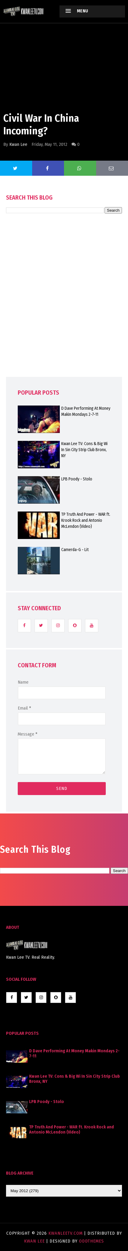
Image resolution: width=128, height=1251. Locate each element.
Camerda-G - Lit (75, 549)
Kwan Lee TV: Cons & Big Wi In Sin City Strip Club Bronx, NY (84, 449)
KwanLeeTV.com (66, 1233)
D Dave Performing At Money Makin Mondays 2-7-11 (85, 411)
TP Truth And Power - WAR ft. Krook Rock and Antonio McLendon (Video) (85, 520)
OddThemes (91, 1241)
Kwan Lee (18, 144)
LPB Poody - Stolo (76, 479)
